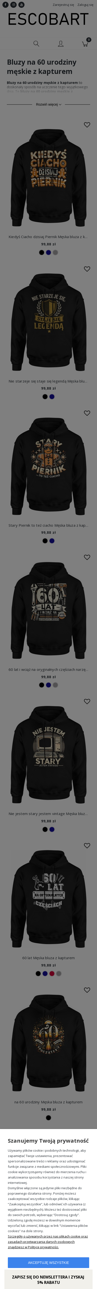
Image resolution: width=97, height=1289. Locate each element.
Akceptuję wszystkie (48, 1263)
